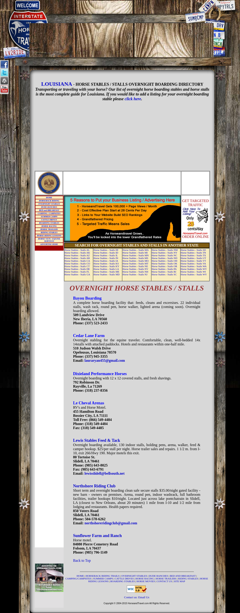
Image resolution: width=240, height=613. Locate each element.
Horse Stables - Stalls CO (77, 263)
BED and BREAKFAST (49, 210)
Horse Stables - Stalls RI (164, 271)
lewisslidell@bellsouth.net (105, 473)
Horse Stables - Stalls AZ (77, 255)
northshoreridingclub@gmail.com (111, 523)
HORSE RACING (49, 226)
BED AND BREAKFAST (183, 575)
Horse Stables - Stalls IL (105, 255)
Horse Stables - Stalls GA (77, 274)
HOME (49, 197)
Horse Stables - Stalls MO (135, 260)
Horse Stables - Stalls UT (193, 258)
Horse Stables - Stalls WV (194, 269)
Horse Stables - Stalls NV (135, 269)
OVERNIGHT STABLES (49, 204)
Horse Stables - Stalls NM (165, 250)
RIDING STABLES (49, 232)
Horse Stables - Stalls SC (164, 274)
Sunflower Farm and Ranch (97, 535)
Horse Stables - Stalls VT (193, 260)
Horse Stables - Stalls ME (106, 271)
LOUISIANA (56, 84)
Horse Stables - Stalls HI (105, 250)
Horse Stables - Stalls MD (106, 274)
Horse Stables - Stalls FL (77, 271)
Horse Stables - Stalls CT (77, 266)
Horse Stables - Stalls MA (135, 250)
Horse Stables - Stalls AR (77, 258)
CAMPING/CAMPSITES (78, 578)
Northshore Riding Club (94, 486)
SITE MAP (179, 581)
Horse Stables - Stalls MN (135, 255)
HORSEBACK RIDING (49, 201)
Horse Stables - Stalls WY (194, 274)
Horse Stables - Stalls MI (135, 252)
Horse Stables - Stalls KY (106, 266)
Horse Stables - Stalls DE (77, 269)
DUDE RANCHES (49, 207)
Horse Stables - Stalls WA (194, 266)
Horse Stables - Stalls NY (164, 252)
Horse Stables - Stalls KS (106, 263)
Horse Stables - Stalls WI (193, 271)
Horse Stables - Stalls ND (164, 258)
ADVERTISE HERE (49, 244)
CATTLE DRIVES (49, 220)
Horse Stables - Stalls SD (193, 250)
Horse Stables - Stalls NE (135, 266)
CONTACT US (164, 581)
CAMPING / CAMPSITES (49, 213)
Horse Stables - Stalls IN (105, 258)
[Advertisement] (121, 7)
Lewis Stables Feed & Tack (96, 440)
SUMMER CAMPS (49, 216)
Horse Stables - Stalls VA (193, 263)
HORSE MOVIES (146, 581)
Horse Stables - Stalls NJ (134, 274)
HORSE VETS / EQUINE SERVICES (49, 240)
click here (133, 99)
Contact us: (131, 597)
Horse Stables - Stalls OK (164, 263)
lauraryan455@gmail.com (105, 360)
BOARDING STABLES (49, 223)
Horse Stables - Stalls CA (77, 260)
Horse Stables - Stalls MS (135, 258)
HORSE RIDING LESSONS (49, 235)
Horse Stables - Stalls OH (164, 260)
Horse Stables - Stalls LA (106, 269)
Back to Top (82, 560)
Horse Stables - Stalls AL (77, 250)
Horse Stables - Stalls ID (105, 252)
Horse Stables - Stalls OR (164, 266)
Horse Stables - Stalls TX (193, 255)
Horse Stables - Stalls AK (77, 252)
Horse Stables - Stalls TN (193, 252)
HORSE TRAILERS (49, 229)
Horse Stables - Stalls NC (164, 255)
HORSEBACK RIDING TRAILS (103, 575)
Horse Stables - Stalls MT (135, 263)
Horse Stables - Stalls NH (135, 271)
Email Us (143, 597)
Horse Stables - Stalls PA (164, 269)
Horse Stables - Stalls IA (105, 260)
